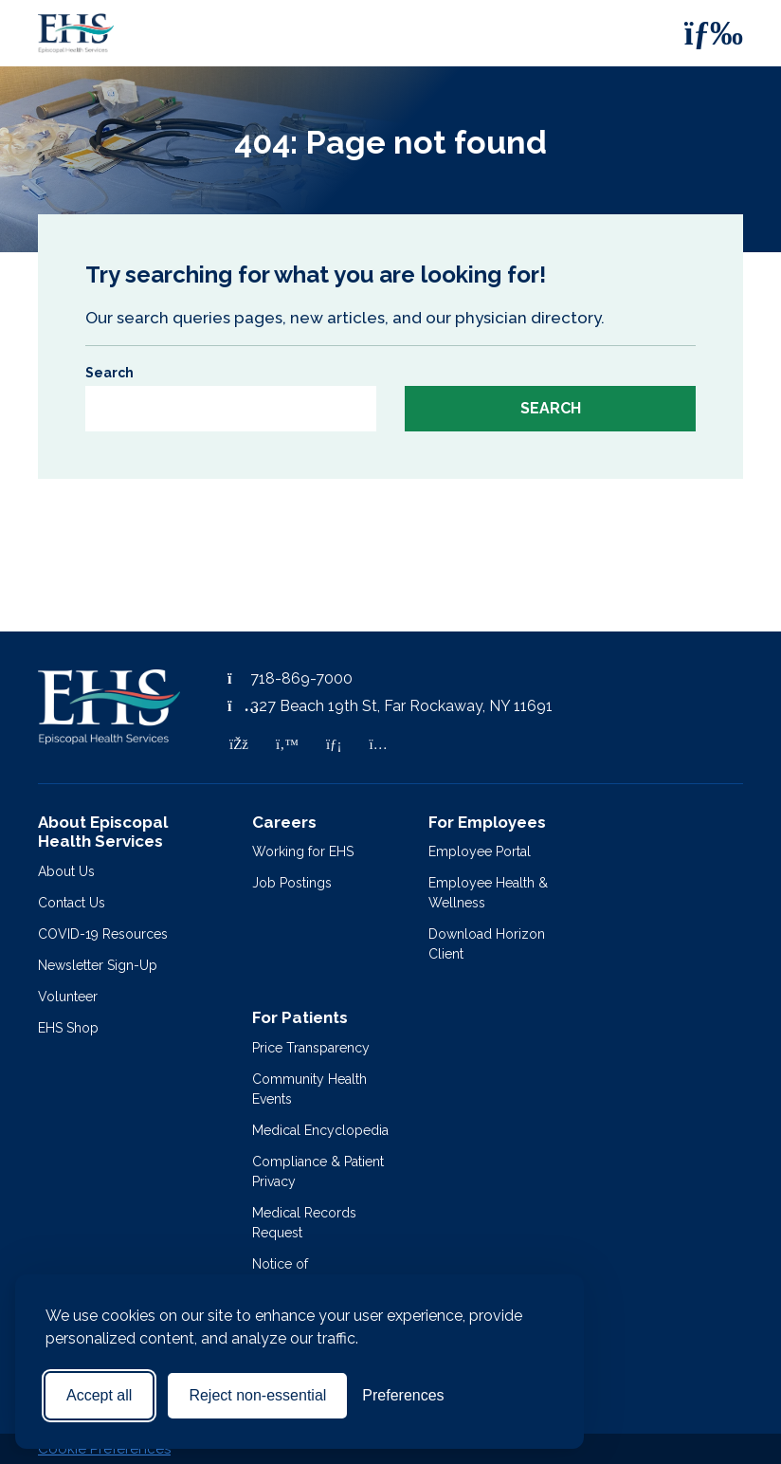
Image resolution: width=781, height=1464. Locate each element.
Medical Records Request (304, 1222)
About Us (66, 871)
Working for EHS (303, 851)
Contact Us (71, 902)
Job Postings (292, 882)
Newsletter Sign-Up (97, 965)
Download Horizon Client (486, 943)
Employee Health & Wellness (488, 892)
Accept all (99, 1395)
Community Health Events (309, 1089)
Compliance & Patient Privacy (318, 1171)
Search (109, 372)
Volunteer (68, 996)
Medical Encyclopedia (320, 1130)
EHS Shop (68, 1027)
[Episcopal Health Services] (61, 33)
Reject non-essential (257, 1395)
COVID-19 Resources (103, 934)
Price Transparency (311, 1047)
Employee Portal (479, 851)
